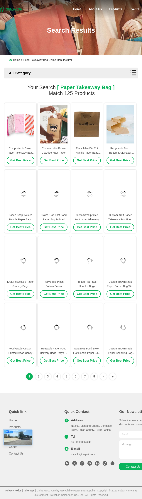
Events (134, 9)
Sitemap (29, 490)
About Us (95, 9)
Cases (13, 446)
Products (115, 9)
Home (77, 9)
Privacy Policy (13, 490)
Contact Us (16, 453)
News (12, 440)
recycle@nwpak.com (83, 454)
